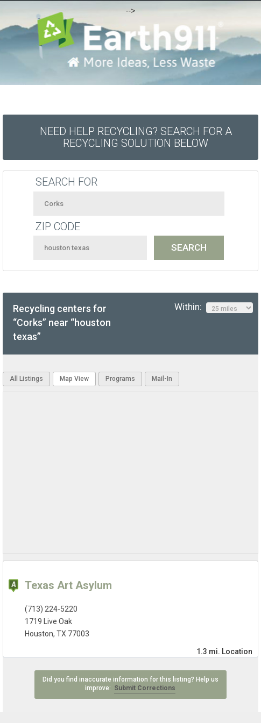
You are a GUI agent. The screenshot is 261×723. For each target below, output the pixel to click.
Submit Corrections (144, 688)
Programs (120, 378)
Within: (213, 307)
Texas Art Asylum (68, 585)
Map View (74, 378)
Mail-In (162, 378)
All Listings (26, 378)
